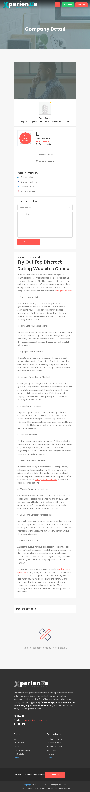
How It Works (19, 743)
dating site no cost (63, 290)
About (30, 788)
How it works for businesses (46, 788)
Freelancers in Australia (56, 747)
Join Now (81, 4)
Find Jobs (50, 754)
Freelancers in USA (54, 739)
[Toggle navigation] (57, 4)
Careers (17, 747)
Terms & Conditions (22, 750)
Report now (29, 242)
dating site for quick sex (46, 479)
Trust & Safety (19, 754)
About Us (17, 739)
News (23, 788)
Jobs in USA (51, 750)
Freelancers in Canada (55, 743)
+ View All (17, 758)
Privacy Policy (64, 788)
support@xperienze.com (35, 720)
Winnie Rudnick (45, 118)
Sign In (68, 4)
